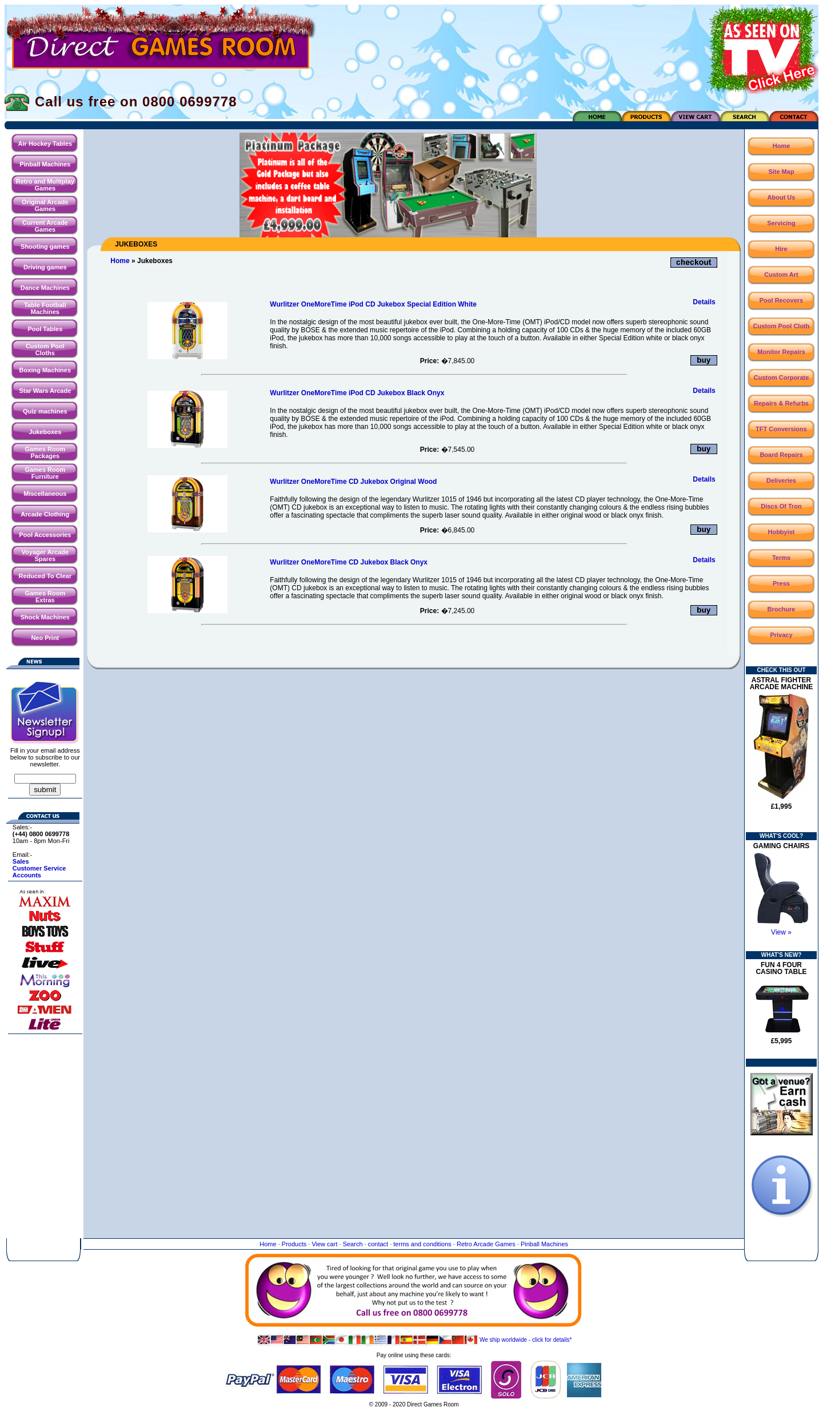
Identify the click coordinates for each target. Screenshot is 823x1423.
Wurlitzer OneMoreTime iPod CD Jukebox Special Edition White (373, 304)
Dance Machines (45, 287)
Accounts (27, 875)
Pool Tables (44, 328)
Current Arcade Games (45, 226)
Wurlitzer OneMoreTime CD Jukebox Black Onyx (349, 562)
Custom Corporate (781, 377)
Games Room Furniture (45, 473)
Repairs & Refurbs (781, 403)
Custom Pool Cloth (781, 326)
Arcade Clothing (45, 514)
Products (294, 1244)
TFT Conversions (781, 429)
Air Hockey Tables (45, 143)
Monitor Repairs (781, 351)
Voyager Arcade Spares (45, 555)
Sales (21, 861)
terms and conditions (422, 1244)
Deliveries (781, 480)
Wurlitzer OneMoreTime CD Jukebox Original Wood (353, 482)
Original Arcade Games (45, 205)
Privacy (781, 634)
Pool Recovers (781, 300)
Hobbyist (781, 531)
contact (378, 1244)
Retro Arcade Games (486, 1244)
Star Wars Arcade (45, 390)
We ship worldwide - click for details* (414, 1340)
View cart (324, 1244)
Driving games (45, 267)
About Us (782, 197)
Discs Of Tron (781, 506)
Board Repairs (781, 454)
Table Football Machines (45, 308)
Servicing (781, 223)
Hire (781, 248)
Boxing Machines (45, 370)
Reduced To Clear (44, 576)
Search (353, 1244)
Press (781, 583)
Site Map (781, 171)
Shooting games (45, 246)
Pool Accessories (45, 534)
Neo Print (45, 637)
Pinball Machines (44, 164)
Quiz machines (45, 411)
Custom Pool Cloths (45, 349)
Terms (781, 557)
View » (781, 932)
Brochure (782, 609)
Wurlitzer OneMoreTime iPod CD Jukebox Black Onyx (357, 393)
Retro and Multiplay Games (45, 185)
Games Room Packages (45, 452)
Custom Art (781, 274)
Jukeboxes (45, 431)
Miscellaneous (44, 493)
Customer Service (39, 868)
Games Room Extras (45, 596)
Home (119, 261)
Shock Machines (45, 617)
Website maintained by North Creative (414, 1415)
